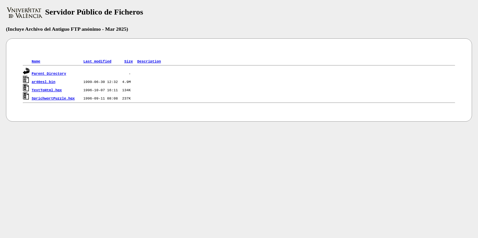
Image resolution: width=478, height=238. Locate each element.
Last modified (97, 61)
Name (36, 61)
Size (128, 61)
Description (149, 61)
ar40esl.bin (43, 81)
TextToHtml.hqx (47, 89)
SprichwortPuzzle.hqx (53, 98)
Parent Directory (49, 73)
